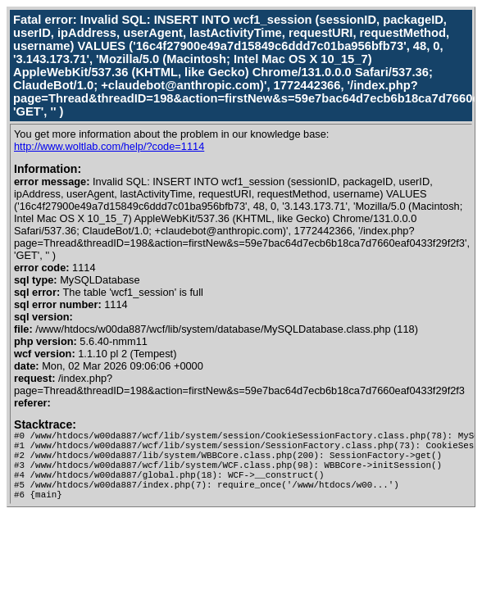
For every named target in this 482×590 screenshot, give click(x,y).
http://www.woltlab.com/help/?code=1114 (109, 146)
